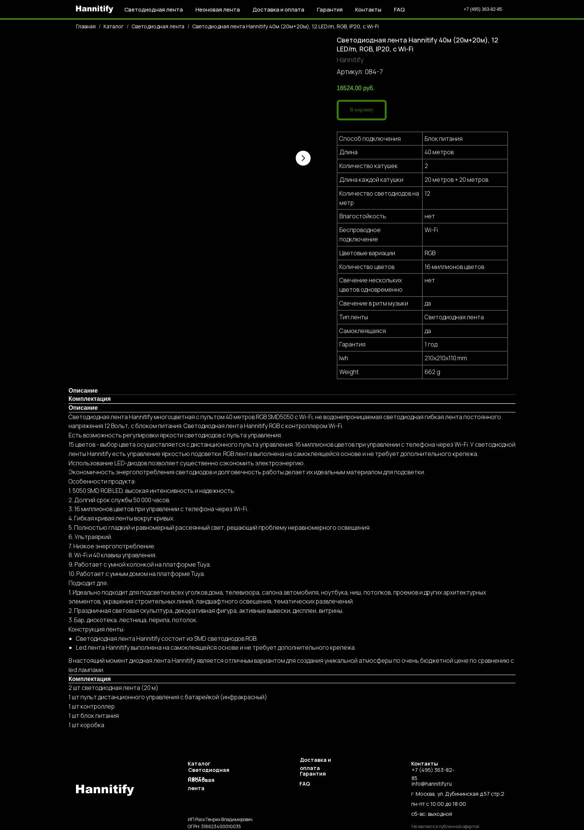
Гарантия (330, 9)
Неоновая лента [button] (218, 9)
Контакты (368, 9)
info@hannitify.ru (432, 783)
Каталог (114, 26)
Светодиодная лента (157, 26)
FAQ (399, 9)
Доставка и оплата (278, 9)
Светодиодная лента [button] (153, 9)
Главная (86, 26)
